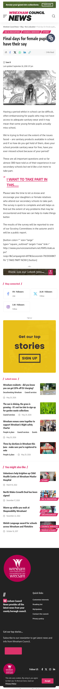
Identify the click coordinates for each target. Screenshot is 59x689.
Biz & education (12, 32)
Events (34, 432)
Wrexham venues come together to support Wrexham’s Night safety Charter (19, 424)
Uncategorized (49, 515)
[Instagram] (16, 307)
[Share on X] (15, 52)
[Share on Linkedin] (24, 52)
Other (46, 32)
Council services (31, 32)
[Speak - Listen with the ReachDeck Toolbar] (51, 38)
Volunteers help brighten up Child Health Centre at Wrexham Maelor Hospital (20, 476)
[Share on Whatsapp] (20, 52)
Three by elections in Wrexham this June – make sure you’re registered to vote (20, 447)
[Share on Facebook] (10, 52)
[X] (43, 294)
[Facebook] (16, 294)
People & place (8, 432)
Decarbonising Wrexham (12, 392)
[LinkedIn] (54, 669)
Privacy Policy (11, 684)
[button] (47, 681)
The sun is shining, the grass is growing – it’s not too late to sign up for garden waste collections (19, 407)
